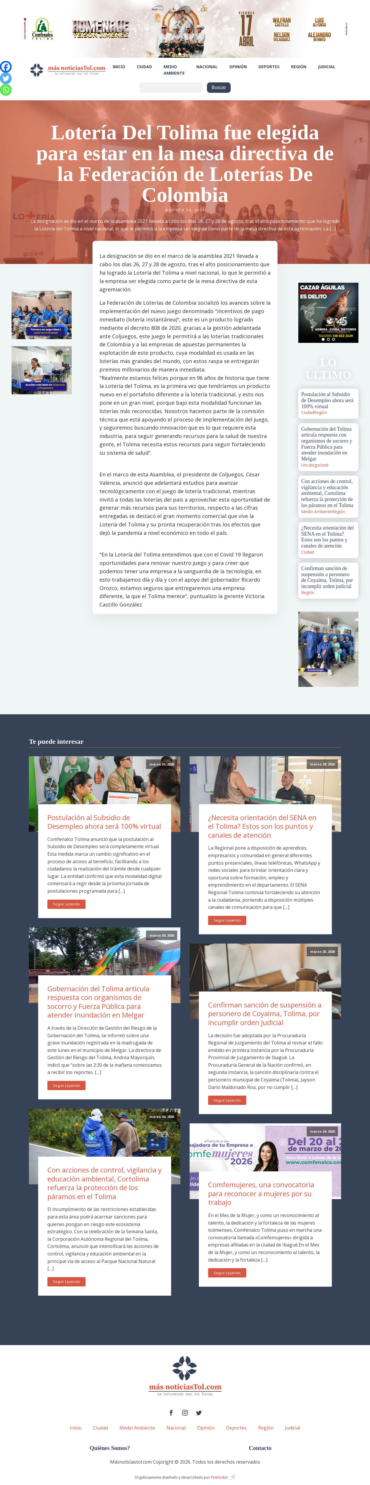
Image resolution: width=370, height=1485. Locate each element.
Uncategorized (314, 465)
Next (351, 312)
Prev (305, 312)
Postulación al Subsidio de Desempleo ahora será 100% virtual (104, 822)
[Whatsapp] (6, 90)
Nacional (207, 66)
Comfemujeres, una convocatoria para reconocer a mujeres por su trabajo (261, 1193)
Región (298, 66)
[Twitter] (6, 78)
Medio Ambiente (174, 70)
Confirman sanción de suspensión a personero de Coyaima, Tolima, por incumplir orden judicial (264, 1013)
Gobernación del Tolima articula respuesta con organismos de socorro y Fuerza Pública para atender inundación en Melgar (98, 1002)
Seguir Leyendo (66, 904)
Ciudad (144, 66)
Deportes (269, 66)
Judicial (326, 66)
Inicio (119, 66)
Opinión (238, 66)
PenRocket (219, 1477)
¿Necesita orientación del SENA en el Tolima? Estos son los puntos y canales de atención (262, 826)
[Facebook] (6, 67)
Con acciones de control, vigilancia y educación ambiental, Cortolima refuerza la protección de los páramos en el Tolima (104, 1183)
